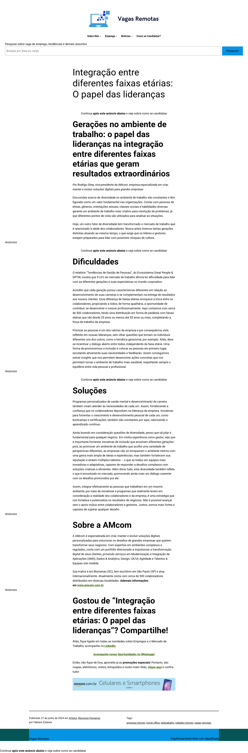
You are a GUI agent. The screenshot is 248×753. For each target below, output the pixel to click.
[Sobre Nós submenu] (100, 36)
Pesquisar (232, 50)
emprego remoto (136, 722)
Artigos (73, 718)
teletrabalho (167, 722)
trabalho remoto (184, 722)
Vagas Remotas (39, 738)
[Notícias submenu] (132, 36)
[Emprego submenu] (116, 36)
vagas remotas (202, 722)
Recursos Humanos (89, 718)
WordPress (212, 738)
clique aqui (155, 667)
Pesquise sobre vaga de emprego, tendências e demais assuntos (46, 44)
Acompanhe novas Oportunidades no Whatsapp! (124, 654)
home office (153, 722)
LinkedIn (110, 646)
